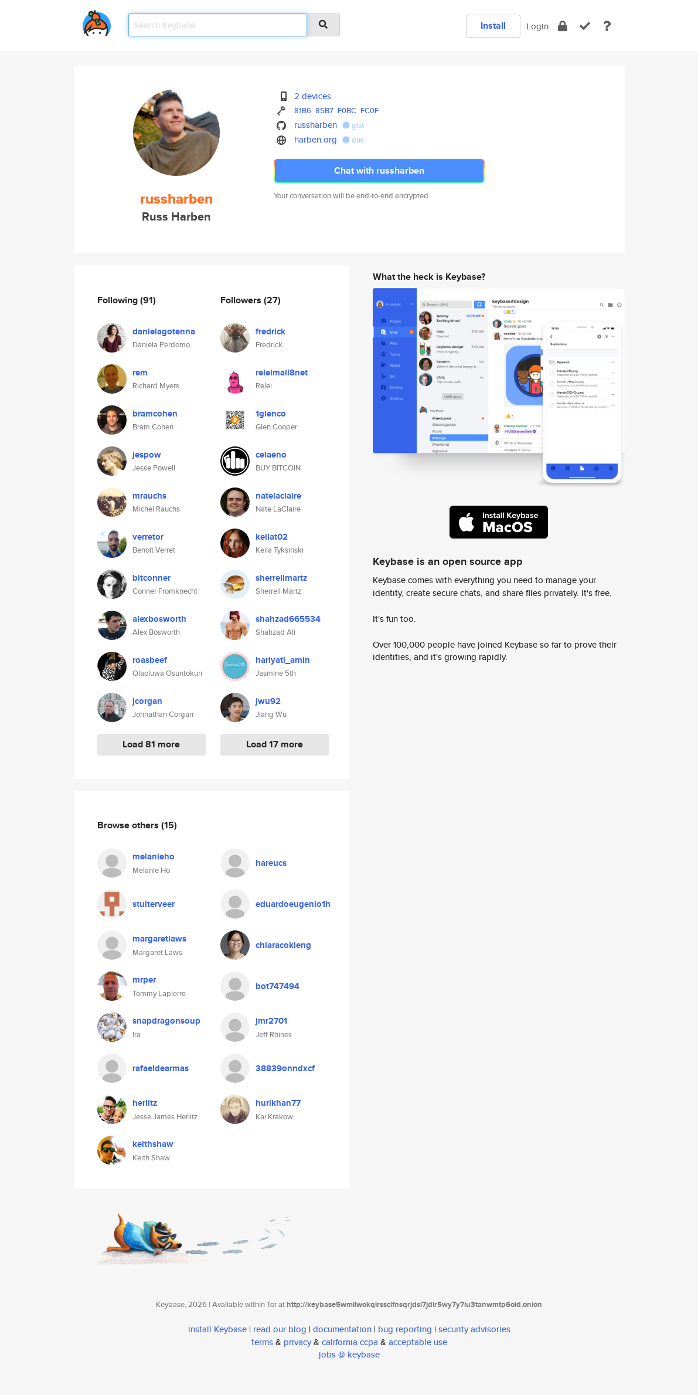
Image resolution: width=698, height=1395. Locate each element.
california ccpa (350, 1342)
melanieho (153, 856)
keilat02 (272, 536)
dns (353, 139)
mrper (144, 979)
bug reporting (405, 1329)
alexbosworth (159, 618)
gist (353, 125)
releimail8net (282, 372)
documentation (342, 1329)
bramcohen (155, 413)
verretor (148, 536)
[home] (97, 21)
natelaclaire (278, 495)
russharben (315, 124)
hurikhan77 (278, 1102)
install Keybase (217, 1329)
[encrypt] (562, 26)
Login (537, 26)
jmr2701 (271, 1020)
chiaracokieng (283, 945)
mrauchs (149, 495)
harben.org (315, 139)
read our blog (280, 1329)
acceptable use (418, 1342)
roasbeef (149, 660)
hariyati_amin (283, 660)
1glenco (271, 413)
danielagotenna (163, 331)
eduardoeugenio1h (293, 904)
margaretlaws (159, 938)
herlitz (144, 1102)
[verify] (585, 26)
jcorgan (147, 701)
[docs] (607, 26)
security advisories (474, 1329)
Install (493, 25)
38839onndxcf (285, 1068)
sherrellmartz (281, 577)
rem (140, 372)
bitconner (151, 577)
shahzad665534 (288, 618)
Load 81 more (151, 744)
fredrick (270, 331)
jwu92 (268, 701)
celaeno (271, 454)
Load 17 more (274, 744)
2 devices (312, 96)
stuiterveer (153, 904)
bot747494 (277, 986)
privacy (297, 1342)
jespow (146, 454)
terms (262, 1342)
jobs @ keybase (349, 1354)
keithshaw (152, 1143)
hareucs (271, 862)
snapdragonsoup (166, 1020)
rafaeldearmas (160, 1068)
